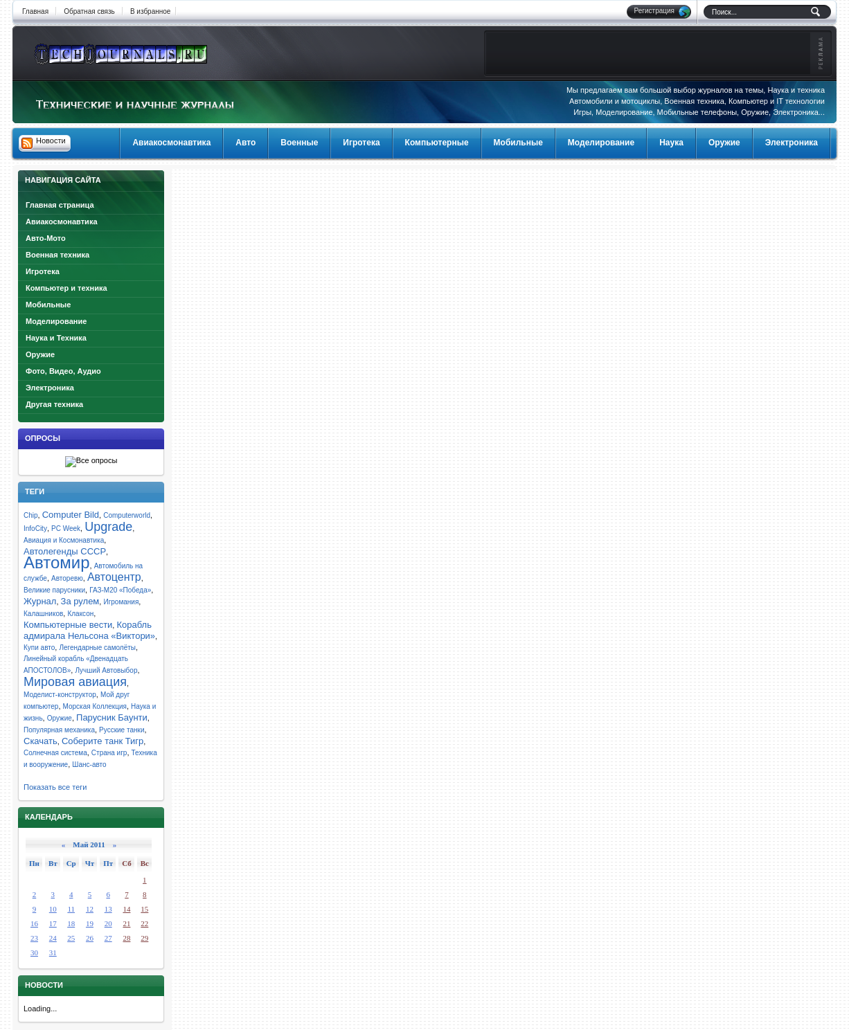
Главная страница (60, 205)
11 (71, 909)
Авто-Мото (46, 238)
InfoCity (35, 528)
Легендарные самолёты (97, 647)
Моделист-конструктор (60, 694)
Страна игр (109, 753)
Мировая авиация (75, 682)
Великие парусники (54, 590)
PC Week (65, 528)
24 (53, 938)
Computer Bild (70, 514)
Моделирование (56, 321)
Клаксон (80, 613)
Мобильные (48, 304)
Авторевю (67, 578)
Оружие (40, 354)
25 (71, 938)
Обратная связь (89, 11)
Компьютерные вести (68, 625)
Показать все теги (55, 787)
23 (34, 938)
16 (34, 923)
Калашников (43, 613)
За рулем (80, 601)
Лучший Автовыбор (106, 670)
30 (34, 952)
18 (71, 923)
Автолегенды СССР (65, 551)
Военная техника (57, 255)
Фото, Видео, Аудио (63, 371)
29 (144, 938)
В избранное (150, 11)
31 (53, 952)
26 (89, 938)
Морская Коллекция (95, 706)
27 (108, 938)
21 (126, 923)
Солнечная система (55, 753)
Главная (35, 11)
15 (144, 909)
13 (108, 909)
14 (126, 909)
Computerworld (126, 515)
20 (108, 923)
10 (53, 909)
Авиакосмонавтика (62, 221)
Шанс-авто (89, 764)
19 (89, 923)
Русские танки (121, 730)
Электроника (50, 387)
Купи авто (39, 647)
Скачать (40, 741)
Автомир (57, 562)
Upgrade (108, 527)
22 (144, 923)
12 (89, 909)
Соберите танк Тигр (102, 741)
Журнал (40, 601)
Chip (31, 515)
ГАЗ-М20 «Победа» (120, 590)
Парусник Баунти (112, 717)
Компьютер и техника (66, 288)
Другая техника (54, 404)
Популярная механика (59, 730)
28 (126, 938)
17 (53, 923)
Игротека (43, 271)
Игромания (120, 602)
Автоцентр (114, 577)
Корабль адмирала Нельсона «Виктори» (89, 630)
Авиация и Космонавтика (64, 540)
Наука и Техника (56, 338)
